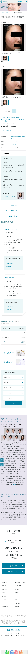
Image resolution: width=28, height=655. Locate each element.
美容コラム (17, 603)
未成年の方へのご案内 (20, 582)
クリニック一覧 (6, 610)
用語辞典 (17, 606)
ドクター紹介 (5, 606)
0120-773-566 (16, 555)
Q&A (3, 603)
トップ (2, 12)
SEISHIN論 (4, 582)
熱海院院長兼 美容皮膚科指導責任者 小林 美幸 (18, 137)
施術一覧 (4, 585)
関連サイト (17, 596)
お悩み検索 (4, 596)
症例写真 (7, 12)
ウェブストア (18, 599)
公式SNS (20, 1)
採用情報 (17, 592)
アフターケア (5, 599)
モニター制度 (18, 585)
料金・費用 (4, 589)
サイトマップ (18, 633)
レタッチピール (14, 144)
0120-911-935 (13, 548)
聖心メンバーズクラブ (20, 589)
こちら (14, 484)
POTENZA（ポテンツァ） (16, 141)
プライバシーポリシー (10, 633)
